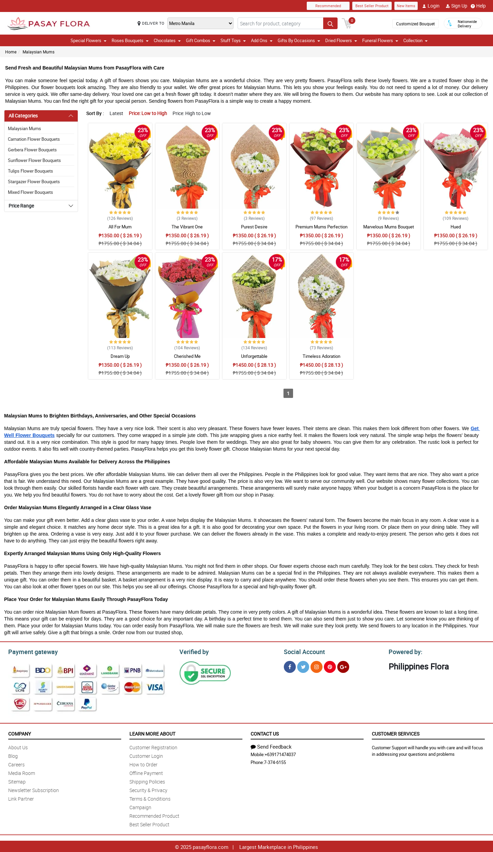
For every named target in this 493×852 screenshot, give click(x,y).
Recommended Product (154, 815)
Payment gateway (30, 651)
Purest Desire (254, 227)
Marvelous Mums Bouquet (388, 227)
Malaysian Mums (38, 51)
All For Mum (120, 227)
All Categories (23, 115)
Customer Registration (153, 746)
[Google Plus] (343, 666)
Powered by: (404, 651)
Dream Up (120, 356)
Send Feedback (271, 745)
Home (10, 51)
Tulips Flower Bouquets (30, 171)
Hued (456, 227)
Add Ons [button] (262, 40)
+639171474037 (280, 753)
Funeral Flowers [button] (380, 40)
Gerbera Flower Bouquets (32, 150)
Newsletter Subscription (33, 789)
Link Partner (21, 797)
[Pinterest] (330, 666)
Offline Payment (146, 772)
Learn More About (152, 732)
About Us (18, 746)
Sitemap (17, 780)
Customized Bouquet (415, 23)
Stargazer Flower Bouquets (34, 181)
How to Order (143, 763)
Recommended (328, 5)
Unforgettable (254, 356)
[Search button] (330, 23)
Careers (16, 763)
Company (19, 732)
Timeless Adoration (321, 356)
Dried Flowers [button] (341, 40)
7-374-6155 (275, 761)
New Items (406, 5)
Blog (13, 755)
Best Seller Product (372, 5)
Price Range (21, 205)
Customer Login (146, 755)
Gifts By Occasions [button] (299, 40)
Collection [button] (415, 40)
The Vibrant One (187, 227)
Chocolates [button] (167, 40)
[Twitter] (303, 666)
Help (478, 6)
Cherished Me (187, 356)
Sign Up (456, 6)
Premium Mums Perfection (321, 227)
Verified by (193, 651)
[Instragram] (317, 666)
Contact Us (265, 732)
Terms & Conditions (149, 797)
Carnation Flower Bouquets (34, 139)
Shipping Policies (147, 780)
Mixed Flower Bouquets (30, 192)
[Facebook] (290, 666)
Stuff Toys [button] (233, 40)
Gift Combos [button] (200, 40)
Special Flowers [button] (88, 40)
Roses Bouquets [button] (130, 40)
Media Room (21, 772)
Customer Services (395, 732)
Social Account (302, 651)
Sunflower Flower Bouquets (34, 160)
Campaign (140, 806)
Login (431, 6)
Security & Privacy (148, 789)
